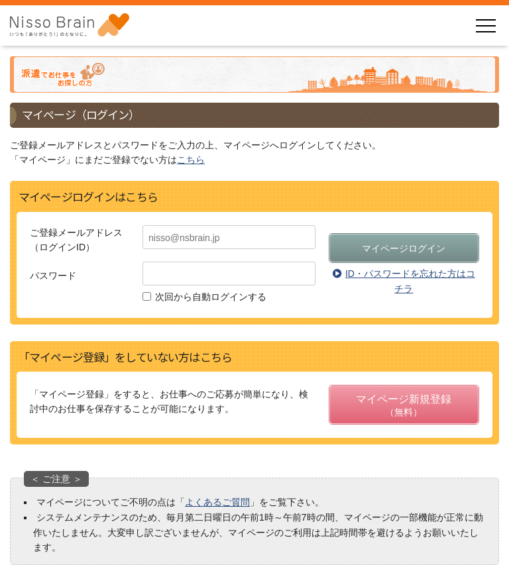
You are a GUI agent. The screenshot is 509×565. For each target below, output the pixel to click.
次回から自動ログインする (210, 296)
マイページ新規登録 (404, 406)
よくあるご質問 (217, 502)
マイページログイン (403, 248)
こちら (191, 159)
